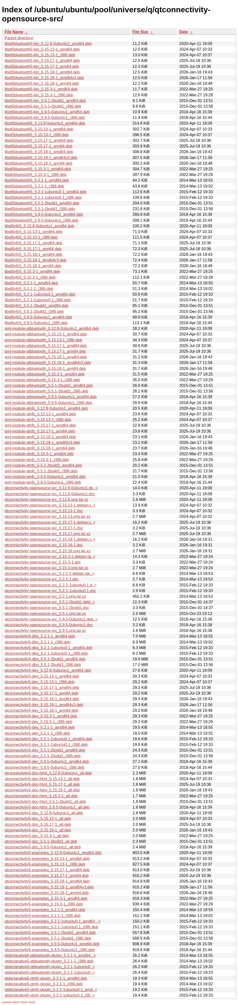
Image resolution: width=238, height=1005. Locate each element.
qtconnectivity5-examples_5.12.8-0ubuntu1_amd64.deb (53, 853)
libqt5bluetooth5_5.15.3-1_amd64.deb (38, 169)
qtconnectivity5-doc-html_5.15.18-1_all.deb (42, 790)
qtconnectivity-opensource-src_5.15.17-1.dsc (44, 528)
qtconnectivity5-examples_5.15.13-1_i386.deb (45, 864)
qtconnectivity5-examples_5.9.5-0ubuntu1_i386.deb (50, 950)
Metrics (16, 1002)
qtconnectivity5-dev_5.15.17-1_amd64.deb (42, 687)
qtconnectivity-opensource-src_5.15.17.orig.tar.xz (47, 534)
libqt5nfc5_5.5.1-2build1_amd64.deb (36, 306)
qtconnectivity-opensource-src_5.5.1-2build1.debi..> (50, 602)
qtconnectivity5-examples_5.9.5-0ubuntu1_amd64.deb (52, 944)
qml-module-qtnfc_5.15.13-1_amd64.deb (40, 414)
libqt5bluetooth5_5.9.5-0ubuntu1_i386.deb (41, 220)
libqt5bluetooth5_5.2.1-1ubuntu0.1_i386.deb (43, 197)
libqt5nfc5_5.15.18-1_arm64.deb (33, 266)
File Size (140, 32)
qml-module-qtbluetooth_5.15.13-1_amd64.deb (46, 334)
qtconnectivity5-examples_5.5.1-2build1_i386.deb (48, 938)
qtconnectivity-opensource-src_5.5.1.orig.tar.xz (45, 614)
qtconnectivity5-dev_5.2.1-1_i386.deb (37, 733)
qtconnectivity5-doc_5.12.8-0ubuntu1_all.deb (44, 813)
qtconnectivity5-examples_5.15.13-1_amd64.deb (47, 859)
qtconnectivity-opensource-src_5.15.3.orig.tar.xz (46, 568)
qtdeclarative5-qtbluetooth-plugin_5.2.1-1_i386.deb (49, 961)
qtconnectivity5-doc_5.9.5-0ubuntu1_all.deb (43, 847)
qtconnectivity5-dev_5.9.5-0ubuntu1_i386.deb (44, 767)
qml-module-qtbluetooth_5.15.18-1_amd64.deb (46, 357)
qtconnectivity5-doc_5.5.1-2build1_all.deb (41, 841)
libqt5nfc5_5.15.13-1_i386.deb (31, 237)
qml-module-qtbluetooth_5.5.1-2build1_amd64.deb (49, 385)
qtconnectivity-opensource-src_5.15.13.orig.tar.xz (47, 516)
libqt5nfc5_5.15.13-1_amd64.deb (33, 232)
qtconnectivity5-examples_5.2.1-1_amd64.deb (45, 910)
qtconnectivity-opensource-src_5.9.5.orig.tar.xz (45, 630)
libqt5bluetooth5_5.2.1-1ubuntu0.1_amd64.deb (45, 192)
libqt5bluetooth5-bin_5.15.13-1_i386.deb (40, 55)
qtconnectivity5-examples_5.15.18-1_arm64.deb (47, 893)
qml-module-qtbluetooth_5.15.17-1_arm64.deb (45, 351)
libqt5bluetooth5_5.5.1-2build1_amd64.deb (42, 203)
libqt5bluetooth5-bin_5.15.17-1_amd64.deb (42, 60)
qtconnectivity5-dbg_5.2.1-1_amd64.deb (40, 636)
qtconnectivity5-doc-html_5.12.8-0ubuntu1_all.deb (48, 773)
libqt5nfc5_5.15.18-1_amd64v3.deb (35, 260)
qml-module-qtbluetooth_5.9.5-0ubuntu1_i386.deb (48, 403)
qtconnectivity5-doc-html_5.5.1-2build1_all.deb (45, 802)
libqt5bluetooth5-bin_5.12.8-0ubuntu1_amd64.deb (48, 44)
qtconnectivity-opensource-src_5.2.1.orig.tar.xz (45, 596)
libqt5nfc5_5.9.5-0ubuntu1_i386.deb (36, 323)
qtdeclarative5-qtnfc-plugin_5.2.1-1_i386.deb (44, 984)
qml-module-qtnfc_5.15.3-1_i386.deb (37, 460)
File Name (14, 32)
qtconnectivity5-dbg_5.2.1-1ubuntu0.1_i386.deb (46, 653)
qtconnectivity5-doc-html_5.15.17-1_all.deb (42, 784)
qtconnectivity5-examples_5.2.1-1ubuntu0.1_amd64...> (53, 921)
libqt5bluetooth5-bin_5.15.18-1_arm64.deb (42, 83)
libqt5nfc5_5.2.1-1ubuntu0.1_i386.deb (38, 300)
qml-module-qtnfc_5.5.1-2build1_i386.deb (41, 471)
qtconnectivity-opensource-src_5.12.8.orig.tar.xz (46, 499)
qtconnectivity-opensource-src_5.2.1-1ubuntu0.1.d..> (51, 585)
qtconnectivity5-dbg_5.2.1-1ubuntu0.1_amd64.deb (48, 648)
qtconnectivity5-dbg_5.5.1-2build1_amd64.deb (45, 659)
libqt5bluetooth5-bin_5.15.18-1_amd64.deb (42, 72)
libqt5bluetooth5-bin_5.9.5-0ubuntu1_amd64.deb (47, 112)
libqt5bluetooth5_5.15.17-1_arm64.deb (38, 146)
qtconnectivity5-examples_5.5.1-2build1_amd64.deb (50, 933)
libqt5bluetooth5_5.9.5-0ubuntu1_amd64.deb (44, 214)
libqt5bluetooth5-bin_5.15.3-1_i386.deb (39, 95)
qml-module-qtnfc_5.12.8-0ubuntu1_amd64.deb (46, 408)
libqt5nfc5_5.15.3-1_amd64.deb (32, 271)
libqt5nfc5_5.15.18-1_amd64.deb (33, 254)
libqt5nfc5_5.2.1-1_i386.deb (29, 289)
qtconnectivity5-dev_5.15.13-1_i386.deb (39, 682)
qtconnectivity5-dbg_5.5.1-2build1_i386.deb (43, 665)
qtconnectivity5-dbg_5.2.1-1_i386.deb (37, 642)
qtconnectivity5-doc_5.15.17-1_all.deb (38, 824)
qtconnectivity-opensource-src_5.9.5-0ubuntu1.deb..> (51, 619)
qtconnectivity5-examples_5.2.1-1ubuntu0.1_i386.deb (51, 927)
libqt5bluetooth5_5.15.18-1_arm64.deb (38, 163)
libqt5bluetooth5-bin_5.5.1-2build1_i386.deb (43, 106)
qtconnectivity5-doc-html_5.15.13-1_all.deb (42, 779)
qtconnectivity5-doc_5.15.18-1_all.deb (38, 830)
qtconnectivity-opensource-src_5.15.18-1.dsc (44, 545)
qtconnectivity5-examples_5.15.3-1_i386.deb (44, 904)
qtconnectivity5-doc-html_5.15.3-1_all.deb (41, 796)
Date (183, 32)
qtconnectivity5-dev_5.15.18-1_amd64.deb (42, 699)
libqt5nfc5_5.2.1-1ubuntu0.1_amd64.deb (40, 294)
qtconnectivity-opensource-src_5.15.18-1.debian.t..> (50, 539)
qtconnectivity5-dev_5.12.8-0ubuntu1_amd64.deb (48, 670)
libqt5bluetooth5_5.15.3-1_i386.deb (35, 175)
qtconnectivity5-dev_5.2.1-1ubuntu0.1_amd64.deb (48, 739)
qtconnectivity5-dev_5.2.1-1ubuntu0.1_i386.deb (46, 745)
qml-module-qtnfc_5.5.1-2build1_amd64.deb (43, 465)
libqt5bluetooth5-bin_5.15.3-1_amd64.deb (41, 89)
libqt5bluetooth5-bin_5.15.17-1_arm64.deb (42, 66)
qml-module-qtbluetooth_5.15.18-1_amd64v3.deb (48, 363)
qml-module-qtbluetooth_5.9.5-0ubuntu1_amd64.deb (51, 397)
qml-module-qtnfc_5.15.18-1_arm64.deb (40, 448)
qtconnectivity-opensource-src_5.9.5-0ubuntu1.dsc (49, 625)
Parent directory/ (19, 38)
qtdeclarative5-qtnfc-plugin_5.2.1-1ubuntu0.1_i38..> (50, 995)
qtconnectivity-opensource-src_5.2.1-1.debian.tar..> (49, 573)
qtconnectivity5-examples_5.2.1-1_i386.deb (43, 916)
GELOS (32, 1002)
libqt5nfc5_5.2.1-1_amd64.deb (31, 283)
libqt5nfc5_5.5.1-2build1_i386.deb (34, 311)
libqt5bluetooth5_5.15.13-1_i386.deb (37, 135)
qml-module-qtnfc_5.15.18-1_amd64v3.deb (42, 442)
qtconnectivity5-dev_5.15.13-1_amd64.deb (42, 676)
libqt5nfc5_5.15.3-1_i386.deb (30, 277)
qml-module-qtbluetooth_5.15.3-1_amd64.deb (45, 374)
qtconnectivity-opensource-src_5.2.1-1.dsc (42, 579)
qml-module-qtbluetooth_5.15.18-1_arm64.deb (45, 368)
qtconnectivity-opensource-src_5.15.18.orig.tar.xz (47, 551)
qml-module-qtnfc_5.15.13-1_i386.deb (38, 420)
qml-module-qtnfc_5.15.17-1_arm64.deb (40, 431)
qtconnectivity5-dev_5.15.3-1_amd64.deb (41, 716)
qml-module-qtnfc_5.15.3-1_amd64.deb (39, 454)
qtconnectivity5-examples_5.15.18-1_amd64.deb (47, 881)
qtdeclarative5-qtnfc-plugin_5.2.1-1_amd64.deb (46, 978)
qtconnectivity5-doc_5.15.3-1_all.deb (37, 836)
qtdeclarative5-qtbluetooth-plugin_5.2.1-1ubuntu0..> (50, 967)
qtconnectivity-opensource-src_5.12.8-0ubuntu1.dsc (50, 494)
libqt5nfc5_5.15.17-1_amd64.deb (33, 243)
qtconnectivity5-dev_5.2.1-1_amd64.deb (40, 727)
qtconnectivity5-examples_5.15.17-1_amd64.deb (47, 870)
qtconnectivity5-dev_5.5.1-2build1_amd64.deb (45, 750)
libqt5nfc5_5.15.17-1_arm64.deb (33, 249)
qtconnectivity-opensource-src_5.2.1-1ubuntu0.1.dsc (50, 591)
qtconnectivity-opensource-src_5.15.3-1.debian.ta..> (50, 556)
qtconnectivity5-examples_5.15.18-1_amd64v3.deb (49, 887)
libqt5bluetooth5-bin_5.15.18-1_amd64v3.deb (44, 78)
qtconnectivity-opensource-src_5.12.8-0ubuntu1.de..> (51, 488)
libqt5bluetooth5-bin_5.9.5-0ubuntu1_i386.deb (45, 118)
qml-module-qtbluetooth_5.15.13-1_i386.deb (43, 340)
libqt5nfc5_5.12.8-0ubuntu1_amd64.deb (39, 226)
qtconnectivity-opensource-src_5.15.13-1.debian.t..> (50, 505)
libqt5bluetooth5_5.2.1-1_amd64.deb (37, 180)
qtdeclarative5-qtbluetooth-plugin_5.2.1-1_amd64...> (50, 955)
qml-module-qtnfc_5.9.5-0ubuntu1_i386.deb (43, 482)
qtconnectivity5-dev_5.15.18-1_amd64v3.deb (44, 705)
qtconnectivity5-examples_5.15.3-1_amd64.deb (46, 898)
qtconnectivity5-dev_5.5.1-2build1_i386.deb (43, 756)
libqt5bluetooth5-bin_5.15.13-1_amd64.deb (42, 49)
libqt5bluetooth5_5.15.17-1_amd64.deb (39, 140)
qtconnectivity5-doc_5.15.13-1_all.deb (38, 818)
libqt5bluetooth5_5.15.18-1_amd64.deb (39, 152)
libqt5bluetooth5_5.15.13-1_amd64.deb (39, 129)
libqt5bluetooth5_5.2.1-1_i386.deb (34, 186)
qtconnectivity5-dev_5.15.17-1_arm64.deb (41, 693)
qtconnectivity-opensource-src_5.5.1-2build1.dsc (47, 608)
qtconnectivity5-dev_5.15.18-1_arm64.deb (41, 710)
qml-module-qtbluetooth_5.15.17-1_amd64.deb (46, 346)
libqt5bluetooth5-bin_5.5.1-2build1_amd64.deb (45, 101)
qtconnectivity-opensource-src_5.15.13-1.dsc (44, 511)
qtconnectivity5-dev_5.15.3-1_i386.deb (38, 722)
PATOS (24, 1002)
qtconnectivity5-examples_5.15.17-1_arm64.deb (47, 876)
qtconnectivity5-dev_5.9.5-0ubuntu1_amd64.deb (47, 761)
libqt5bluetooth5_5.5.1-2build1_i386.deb (40, 209)
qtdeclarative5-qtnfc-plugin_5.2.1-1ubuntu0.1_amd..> (51, 990)
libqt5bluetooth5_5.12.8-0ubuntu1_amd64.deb (45, 123)
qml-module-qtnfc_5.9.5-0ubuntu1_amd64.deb (45, 477)
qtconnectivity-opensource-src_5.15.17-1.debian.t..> (50, 522)
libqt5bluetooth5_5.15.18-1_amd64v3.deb (41, 158)
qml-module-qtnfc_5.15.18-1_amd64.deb (40, 437)
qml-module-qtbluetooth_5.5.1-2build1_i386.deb (46, 391)
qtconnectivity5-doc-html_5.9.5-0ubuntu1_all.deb (47, 807)
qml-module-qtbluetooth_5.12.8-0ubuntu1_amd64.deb (52, 328)
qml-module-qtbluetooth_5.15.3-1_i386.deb (42, 380)
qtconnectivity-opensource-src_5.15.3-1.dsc (43, 562)
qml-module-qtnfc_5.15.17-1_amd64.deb (40, 425)
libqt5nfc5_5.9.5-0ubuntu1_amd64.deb (38, 317)
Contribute (6, 1002)
